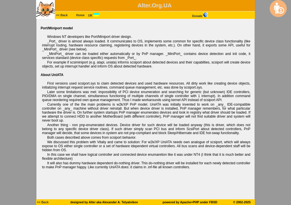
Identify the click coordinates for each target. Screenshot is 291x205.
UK (93, 15)
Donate (200, 16)
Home (80, 15)
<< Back (62, 15)
